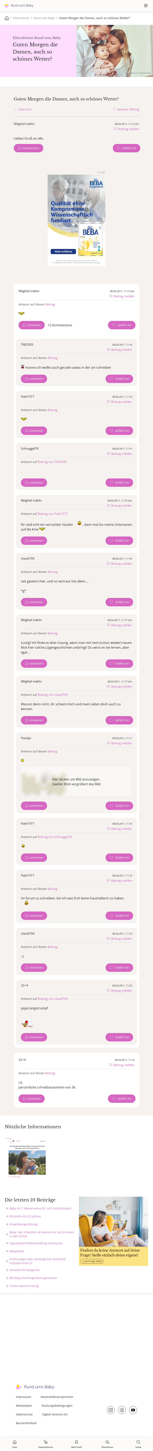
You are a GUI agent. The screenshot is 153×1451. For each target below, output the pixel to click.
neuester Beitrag (128, 109)
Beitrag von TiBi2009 (52, 462)
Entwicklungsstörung (23, 1224)
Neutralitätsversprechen (57, 1397)
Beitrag (50, 304)
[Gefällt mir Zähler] (126, 148)
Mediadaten (24, 1405)
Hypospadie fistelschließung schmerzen (36, 1243)
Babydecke (17, 1251)
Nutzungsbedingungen (57, 1405)
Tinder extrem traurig (24, 1286)
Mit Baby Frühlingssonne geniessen (33, 1278)
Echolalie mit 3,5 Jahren (25, 1216)
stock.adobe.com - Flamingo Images (138, 72)
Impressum (23, 1397)
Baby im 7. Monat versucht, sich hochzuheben (40, 1208)
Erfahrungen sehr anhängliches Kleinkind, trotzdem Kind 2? (38, 1261)
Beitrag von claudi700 (53, 695)
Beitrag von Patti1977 (53, 514)
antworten (34, 325)
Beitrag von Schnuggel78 (55, 837)
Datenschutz (24, 1414)
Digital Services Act (55, 1414)
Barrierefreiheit (26, 1423)
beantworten (30, 148)
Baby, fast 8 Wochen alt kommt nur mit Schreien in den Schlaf (42, 1234)
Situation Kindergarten (25, 1270)
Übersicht (25, 109)
